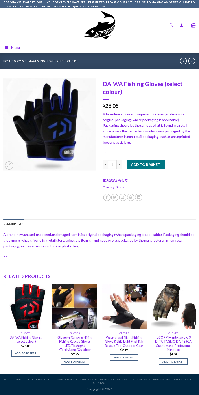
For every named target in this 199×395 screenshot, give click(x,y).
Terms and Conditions (97, 379)
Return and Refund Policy (173, 379)
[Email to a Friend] (122, 197)
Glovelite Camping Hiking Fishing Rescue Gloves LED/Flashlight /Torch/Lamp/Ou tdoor (74, 343)
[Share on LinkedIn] (138, 197)
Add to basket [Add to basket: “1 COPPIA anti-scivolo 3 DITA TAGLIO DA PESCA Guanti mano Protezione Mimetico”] (173, 361)
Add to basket (145, 164)
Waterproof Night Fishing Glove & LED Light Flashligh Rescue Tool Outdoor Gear (124, 341)
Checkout (44, 379)
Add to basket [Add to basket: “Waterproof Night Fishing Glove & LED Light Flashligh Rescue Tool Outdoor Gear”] (124, 357)
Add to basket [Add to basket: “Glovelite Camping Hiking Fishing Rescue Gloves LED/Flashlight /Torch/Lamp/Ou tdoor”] (75, 361)
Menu (12, 47)
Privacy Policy (66, 379)
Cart (29, 379)
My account (13, 379)
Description (13, 224)
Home (7, 61)
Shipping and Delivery (134, 379)
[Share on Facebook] (107, 197)
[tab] (13, 223)
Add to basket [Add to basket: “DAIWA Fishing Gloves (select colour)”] (26, 353)
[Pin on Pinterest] (130, 197)
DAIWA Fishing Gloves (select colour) (52, 61)
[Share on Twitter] (114, 197)
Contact (100, 382)
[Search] (171, 25)
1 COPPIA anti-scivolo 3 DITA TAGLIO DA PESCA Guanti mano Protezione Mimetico (173, 343)
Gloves (19, 61)
